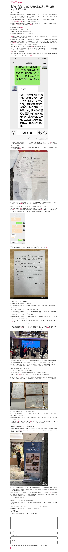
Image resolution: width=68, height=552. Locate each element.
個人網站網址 (13, 540)
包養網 (16, 21)
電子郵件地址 (13, 535)
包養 (12, 36)
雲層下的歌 (16, 2)
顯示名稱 (12, 531)
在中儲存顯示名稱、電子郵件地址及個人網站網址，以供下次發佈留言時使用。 (29, 545)
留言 (11, 516)
